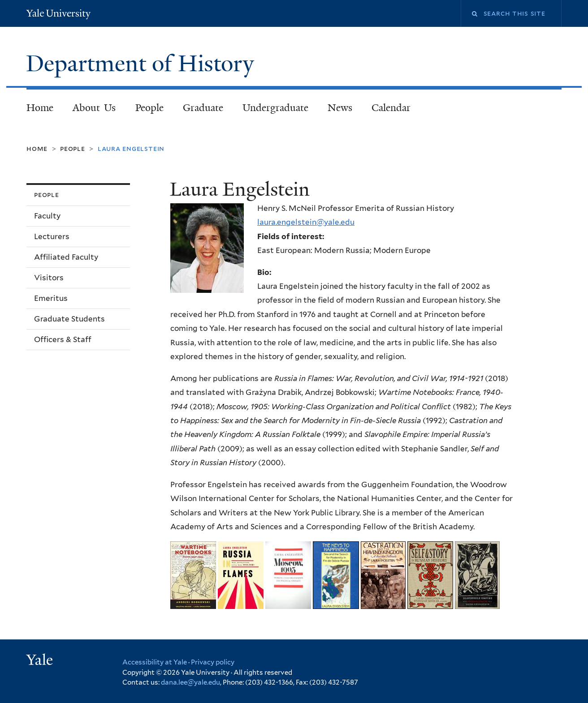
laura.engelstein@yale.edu (306, 222)
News (340, 107)
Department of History (143, 63)
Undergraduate (275, 107)
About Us (94, 107)
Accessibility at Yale (154, 662)
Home (39, 107)
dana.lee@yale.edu (190, 682)
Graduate (203, 107)
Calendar (391, 107)
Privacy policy (212, 662)
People (149, 107)
